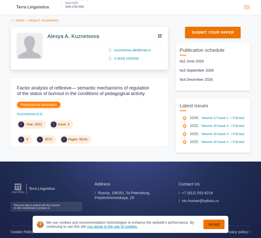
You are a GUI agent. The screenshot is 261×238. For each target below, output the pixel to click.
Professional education (39, 105)
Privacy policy (237, 232)
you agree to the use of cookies (112, 226)
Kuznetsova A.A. (30, 114)
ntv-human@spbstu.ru (200, 201)
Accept (213, 224)
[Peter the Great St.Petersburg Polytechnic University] (18, 193)
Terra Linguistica (32, 7)
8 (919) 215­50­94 (126, 58)
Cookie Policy (23, 232)
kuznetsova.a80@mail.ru (132, 50)
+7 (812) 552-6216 (197, 193)
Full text (237, 118)
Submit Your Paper (213, 32)
